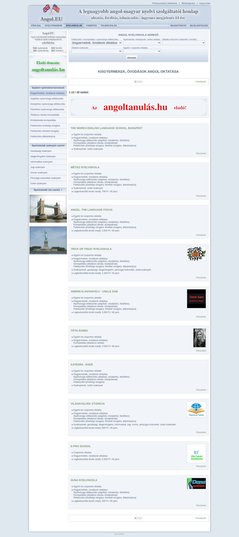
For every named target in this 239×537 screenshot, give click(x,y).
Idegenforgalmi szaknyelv (43, 156)
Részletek (201, 153)
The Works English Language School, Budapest (106, 128)
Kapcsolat (204, 3)
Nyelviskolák (74, 25)
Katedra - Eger (82, 364)
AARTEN (120, 534)
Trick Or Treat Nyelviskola (91, 248)
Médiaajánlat (188, 3)
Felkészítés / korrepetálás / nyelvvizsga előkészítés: (95, 39)
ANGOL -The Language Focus (92, 209)
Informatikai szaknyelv (41, 162)
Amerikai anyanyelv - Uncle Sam (94, 291)
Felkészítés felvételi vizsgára (44, 131)
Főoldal (36, 25)
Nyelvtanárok (53, 25)
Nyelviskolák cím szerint (48, 190)
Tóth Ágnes (79, 330)
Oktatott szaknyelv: (80, 48)
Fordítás (91, 25)
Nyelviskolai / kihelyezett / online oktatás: (142, 39)
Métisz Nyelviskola (85, 167)
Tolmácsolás (108, 25)
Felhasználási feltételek (164, 3)
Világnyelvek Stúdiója (88, 403)
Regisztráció (178, 25)
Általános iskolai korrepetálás (44, 115)
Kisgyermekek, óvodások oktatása (47, 93)
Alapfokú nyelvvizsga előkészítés (46, 98)
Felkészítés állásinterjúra (42, 136)
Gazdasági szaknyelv (41, 151)
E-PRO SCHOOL (81, 446)
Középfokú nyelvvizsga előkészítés (47, 104)
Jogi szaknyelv (37, 167)
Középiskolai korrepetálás (43, 120)
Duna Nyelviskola (84, 480)
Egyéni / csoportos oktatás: (135, 48)
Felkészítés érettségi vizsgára (45, 125)
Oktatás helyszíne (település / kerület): (179, 39)
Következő (200, 81)
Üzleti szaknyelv (38, 183)
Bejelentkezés (199, 25)
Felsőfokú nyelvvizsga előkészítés (47, 109)
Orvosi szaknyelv (38, 172)
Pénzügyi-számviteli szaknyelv (45, 178)
